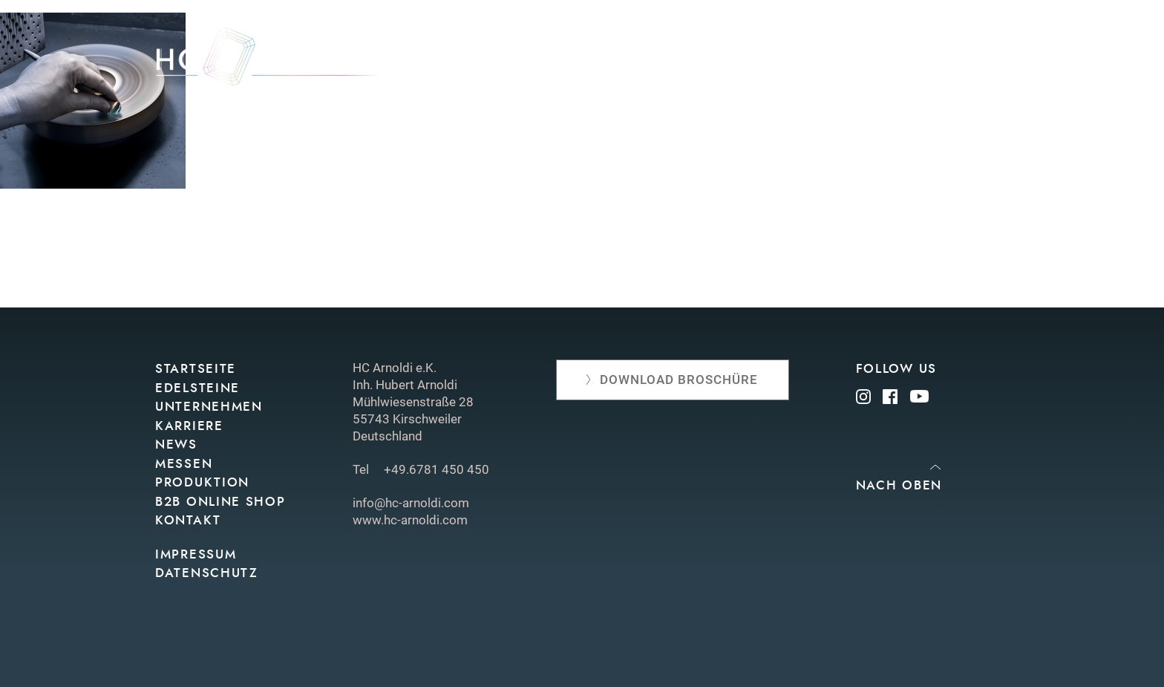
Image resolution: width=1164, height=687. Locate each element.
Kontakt (980, 61)
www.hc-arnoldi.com (410, 519)
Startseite (195, 368)
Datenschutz (206, 573)
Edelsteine (463, 61)
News (649, 61)
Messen (708, 61)
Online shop (893, 61)
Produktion (791, 61)
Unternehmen (565, 61)
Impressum (195, 554)
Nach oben (899, 485)
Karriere (189, 426)
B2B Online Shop (220, 501)
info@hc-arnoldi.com (411, 502)
